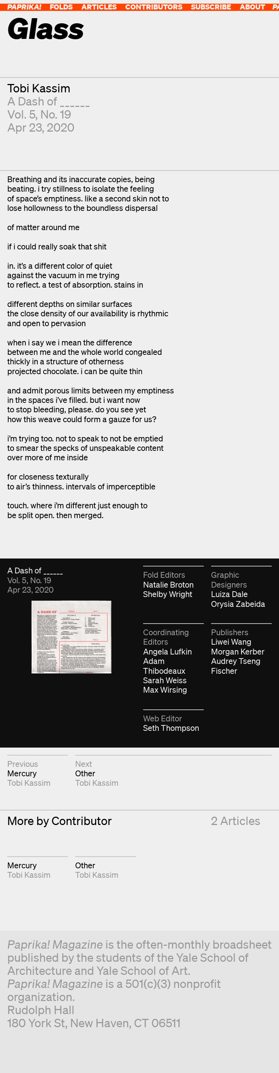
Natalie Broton (168, 584)
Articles (99, 7)
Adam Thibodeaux (164, 665)
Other (85, 773)
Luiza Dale (229, 594)
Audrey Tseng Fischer (235, 665)
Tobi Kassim (38, 88)
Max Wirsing (165, 689)
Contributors (153, 7)
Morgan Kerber (237, 651)
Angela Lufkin (167, 651)
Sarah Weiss (165, 680)
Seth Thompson (171, 728)
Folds (61, 7)
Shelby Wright (167, 594)
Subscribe (211, 7)
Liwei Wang (231, 641)
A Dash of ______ (48, 101)
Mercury (22, 773)
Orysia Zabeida (238, 604)
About (252, 7)
